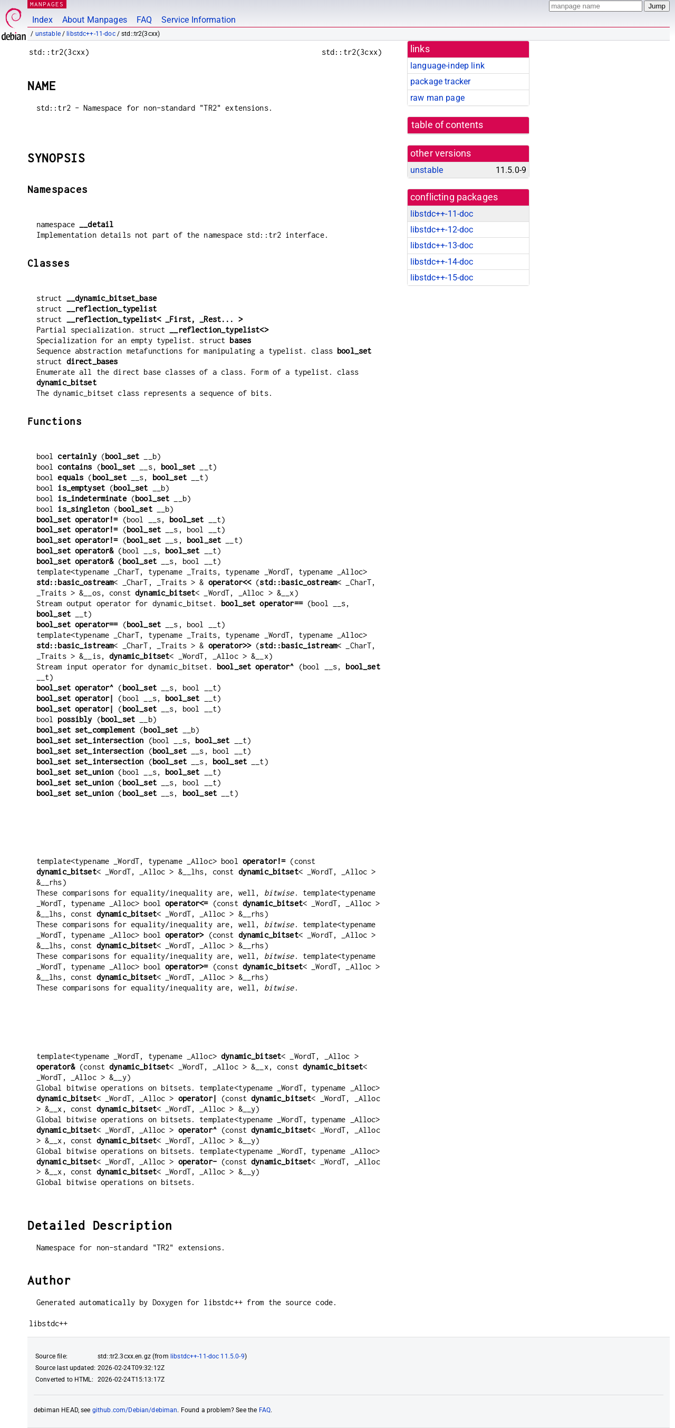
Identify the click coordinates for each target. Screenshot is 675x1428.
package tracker (440, 81)
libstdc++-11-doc (90, 33)
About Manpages (94, 20)
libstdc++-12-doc (441, 230)
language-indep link (447, 66)
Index (42, 20)
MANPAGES (47, 4)
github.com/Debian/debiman (135, 1410)
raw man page (437, 98)
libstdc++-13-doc (441, 245)
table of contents (447, 125)
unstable (48, 33)
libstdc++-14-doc (441, 262)
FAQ (144, 20)
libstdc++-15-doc (441, 278)
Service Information (198, 20)
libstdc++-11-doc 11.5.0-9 (207, 1356)
